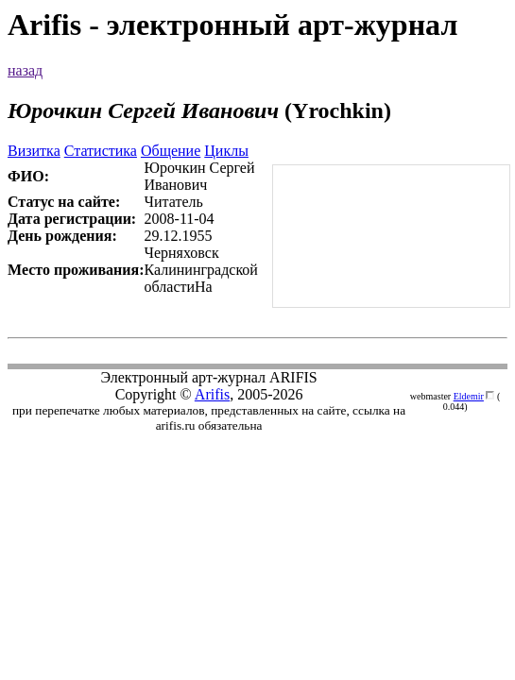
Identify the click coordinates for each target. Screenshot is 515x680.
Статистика (100, 151)
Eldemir (469, 396)
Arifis (212, 394)
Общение (170, 151)
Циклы (226, 151)
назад (25, 70)
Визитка (34, 151)
